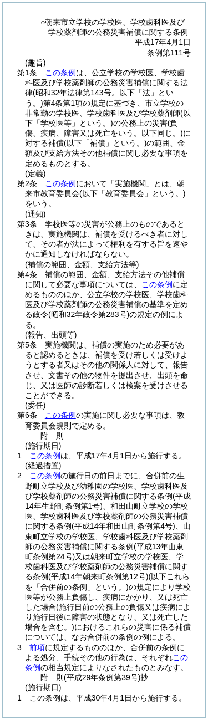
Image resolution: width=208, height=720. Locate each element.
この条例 (60, 72)
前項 (37, 647)
